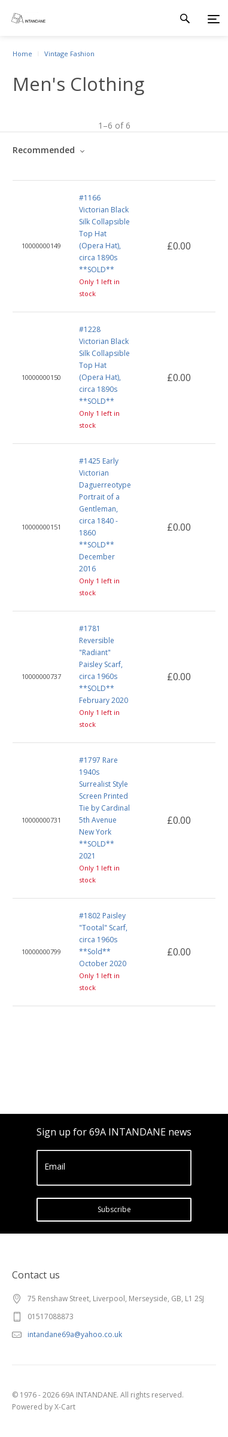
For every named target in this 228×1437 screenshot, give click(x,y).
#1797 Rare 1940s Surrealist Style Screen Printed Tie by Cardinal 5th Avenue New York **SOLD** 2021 (104, 808)
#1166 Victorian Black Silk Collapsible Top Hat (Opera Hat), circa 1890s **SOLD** (104, 234)
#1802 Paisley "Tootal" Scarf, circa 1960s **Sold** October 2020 (103, 940)
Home (22, 53)
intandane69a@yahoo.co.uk (75, 1334)
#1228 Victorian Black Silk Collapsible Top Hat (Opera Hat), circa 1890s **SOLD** (104, 365)
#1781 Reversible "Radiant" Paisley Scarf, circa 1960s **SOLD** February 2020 (103, 664)
